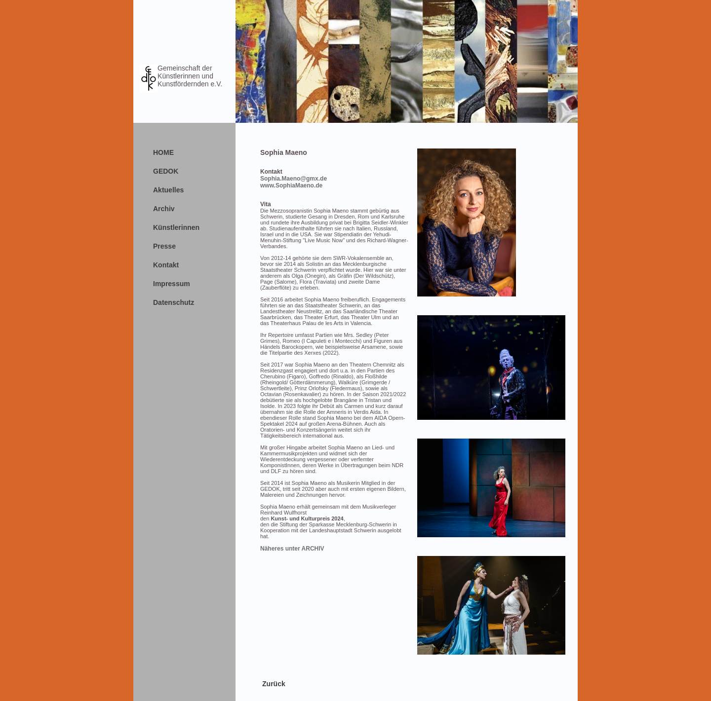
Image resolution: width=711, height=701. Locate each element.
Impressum (171, 284)
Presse (164, 246)
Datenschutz (173, 302)
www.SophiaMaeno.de (291, 185)
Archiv (164, 209)
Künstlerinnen (176, 227)
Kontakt (166, 265)
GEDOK (165, 171)
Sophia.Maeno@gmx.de (293, 178)
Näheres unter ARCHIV (292, 548)
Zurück (273, 684)
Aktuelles (168, 190)
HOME (163, 152)
